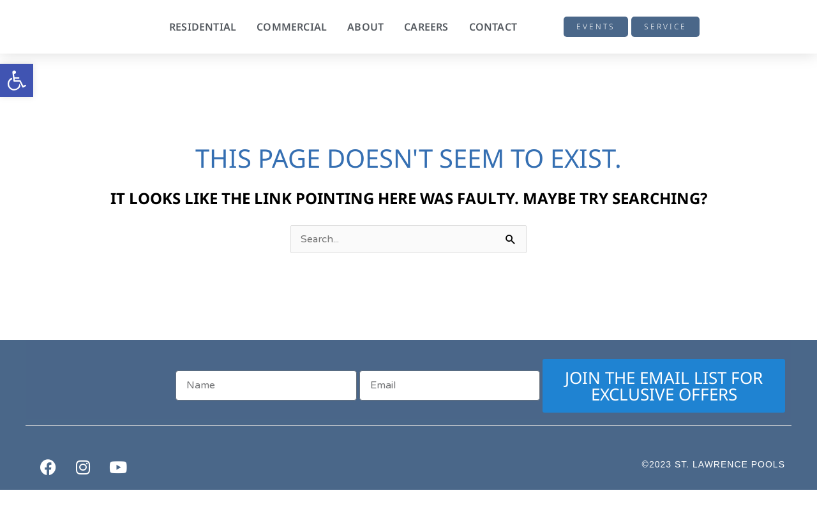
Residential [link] (202, 27)
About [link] (365, 27)
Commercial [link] (292, 27)
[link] (16, 80)
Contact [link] (493, 27)
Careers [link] (426, 27)
